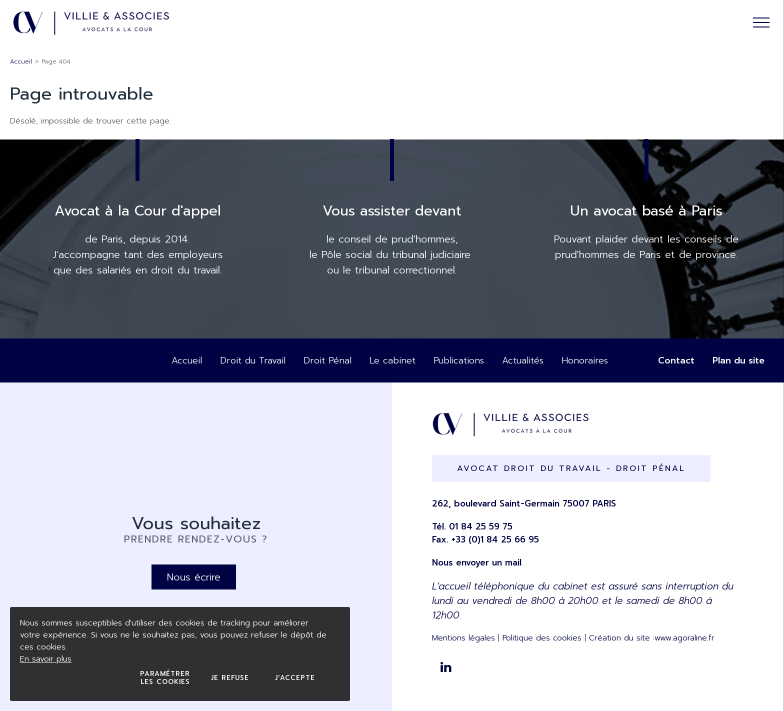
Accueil (21, 61)
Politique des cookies (542, 638)
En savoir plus (46, 659)
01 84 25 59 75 (480, 526)
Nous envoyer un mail (477, 562)
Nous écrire (193, 577)
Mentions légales (463, 638)
